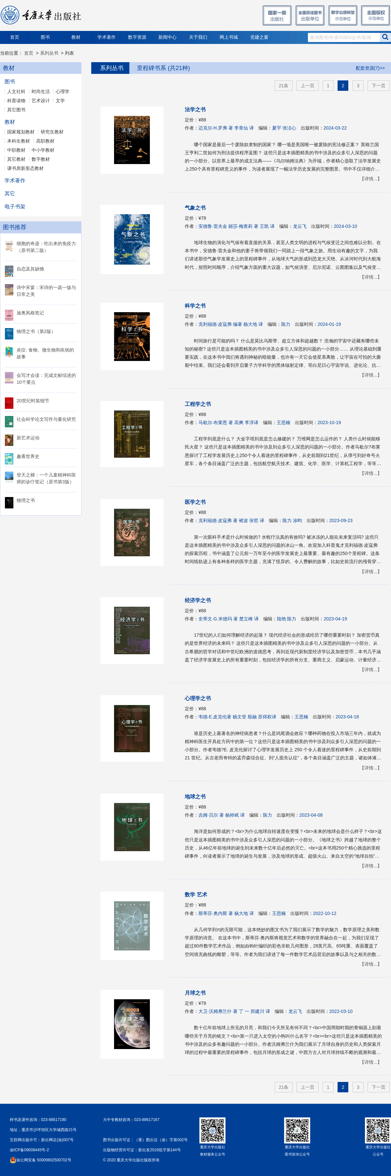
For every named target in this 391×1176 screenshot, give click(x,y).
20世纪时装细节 (33, 400)
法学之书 (195, 109)
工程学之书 (198, 404)
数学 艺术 (196, 894)
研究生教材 (52, 132)
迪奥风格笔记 (30, 312)
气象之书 (195, 208)
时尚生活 (41, 91)
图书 (45, 37)
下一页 (378, 85)
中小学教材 (43, 150)
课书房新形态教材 (25, 168)
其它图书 (16, 109)
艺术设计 (41, 100)
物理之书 (26, 500)
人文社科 (16, 91)
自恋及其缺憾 (30, 268)
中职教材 (16, 150)
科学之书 (195, 306)
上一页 (307, 85)
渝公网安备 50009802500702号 (43, 1160)
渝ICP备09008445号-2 (29, 1150)
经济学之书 (198, 600)
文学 (60, 100)
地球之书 (195, 796)
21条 (284, 85)
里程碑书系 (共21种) (163, 68)
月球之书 (195, 993)
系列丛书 (49, 53)
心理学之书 (198, 698)
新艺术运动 (28, 437)
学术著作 (106, 37)
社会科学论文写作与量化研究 (46, 419)
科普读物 (16, 100)
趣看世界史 (28, 456)
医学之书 (195, 502)
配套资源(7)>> (370, 68)
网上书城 (229, 37)
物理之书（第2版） (36, 331)
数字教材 (41, 159)
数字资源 (137, 37)
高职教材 (45, 141)
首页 (14, 37)
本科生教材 (18, 141)
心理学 (62, 91)
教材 (75, 37)
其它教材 (16, 159)
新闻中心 (167, 37)
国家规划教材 (21, 132)
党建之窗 (259, 37)
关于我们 (198, 37)
